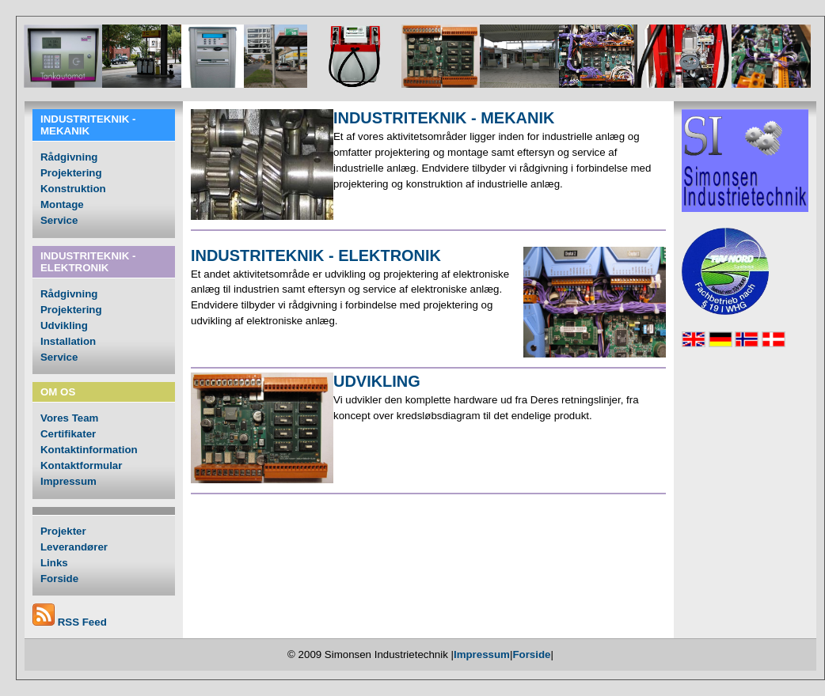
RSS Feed (82, 622)
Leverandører (74, 547)
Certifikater (68, 434)
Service (59, 220)
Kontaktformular (81, 465)
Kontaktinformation (89, 450)
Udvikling (64, 325)
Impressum (68, 481)
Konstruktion (73, 189)
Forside (59, 578)
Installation (68, 341)
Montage (62, 204)
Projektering (71, 173)
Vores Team (69, 418)
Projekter (63, 531)
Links (54, 563)
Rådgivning (68, 157)
